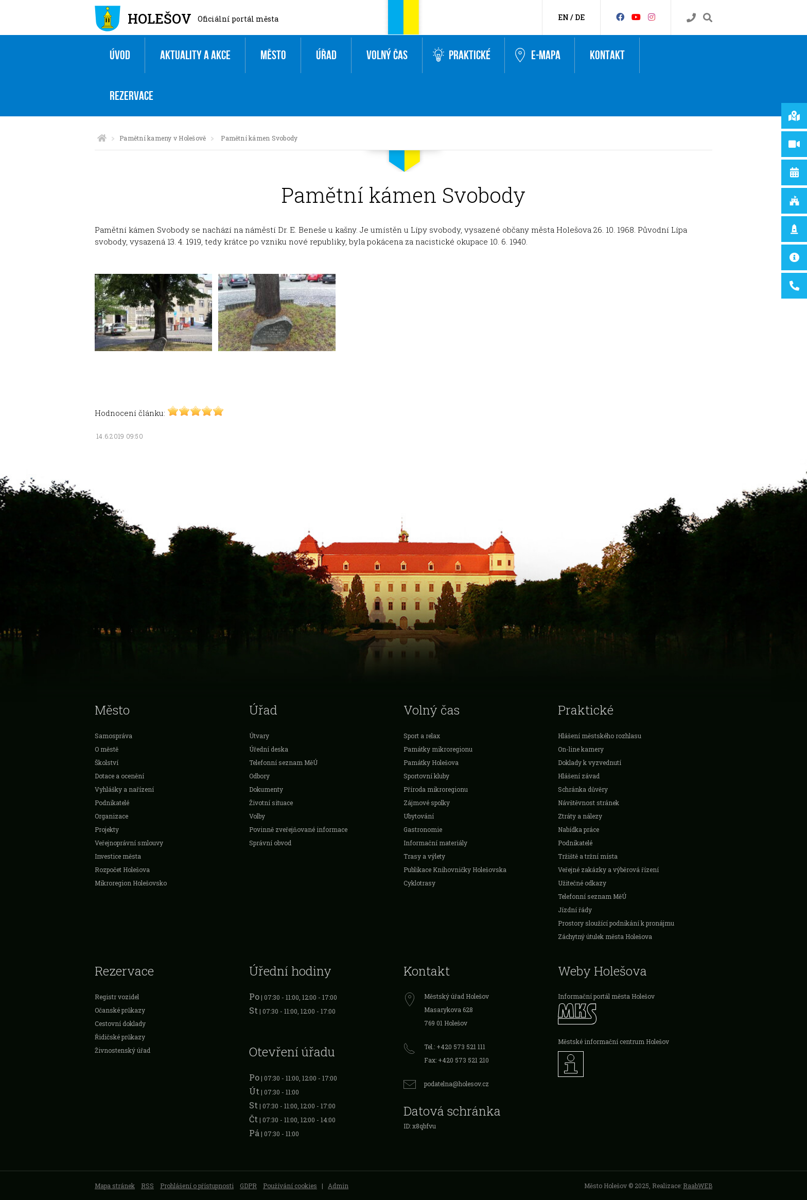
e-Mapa (537, 55)
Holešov (159, 18)
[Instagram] (651, 16)
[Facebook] (620, 16)
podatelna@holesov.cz (456, 1084)
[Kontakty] (691, 17)
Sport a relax (422, 736)
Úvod (120, 55)
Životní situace (271, 802)
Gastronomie (423, 829)
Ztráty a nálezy (580, 816)
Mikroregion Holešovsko (131, 883)
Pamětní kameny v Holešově (162, 138)
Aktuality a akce (195, 55)
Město (273, 55)
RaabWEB (697, 1185)
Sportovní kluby (426, 776)
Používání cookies (290, 1185)
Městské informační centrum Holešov (613, 1041)
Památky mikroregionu (438, 749)
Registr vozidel (117, 997)
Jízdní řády (575, 910)
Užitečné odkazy (582, 883)
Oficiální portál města (238, 19)
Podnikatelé (112, 802)
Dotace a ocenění (119, 776)
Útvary (259, 736)
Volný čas (387, 55)
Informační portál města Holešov (606, 996)
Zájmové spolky (427, 802)
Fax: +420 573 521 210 (456, 1060)
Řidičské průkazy (120, 1037)
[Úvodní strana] (102, 138)
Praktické (461, 55)
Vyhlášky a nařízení (124, 789)
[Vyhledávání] (707, 17)
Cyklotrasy (419, 883)
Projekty (107, 829)
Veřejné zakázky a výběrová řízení (608, 869)
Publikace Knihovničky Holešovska (455, 869)
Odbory (259, 776)
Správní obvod (270, 843)
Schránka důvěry (583, 789)
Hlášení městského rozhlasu (599, 736)
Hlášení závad (579, 776)
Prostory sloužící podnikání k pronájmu (616, 923)
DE (580, 17)
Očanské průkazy (120, 1010)
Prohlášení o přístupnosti (197, 1185)
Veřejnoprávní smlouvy (129, 843)
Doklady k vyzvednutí (589, 762)
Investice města (118, 856)
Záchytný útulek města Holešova (605, 936)
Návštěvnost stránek (588, 802)
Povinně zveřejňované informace (298, 829)
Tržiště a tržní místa (588, 856)
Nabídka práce (578, 829)
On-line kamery (581, 749)
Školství (106, 762)
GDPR (248, 1185)
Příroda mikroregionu (436, 789)
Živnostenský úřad (122, 1050)
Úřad (326, 55)
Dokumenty (266, 789)
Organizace (111, 816)
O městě (106, 749)
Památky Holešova (431, 762)
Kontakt (607, 55)
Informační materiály (435, 843)
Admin (338, 1185)
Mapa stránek (115, 1185)
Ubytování (419, 816)
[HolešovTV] (636, 16)
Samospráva (113, 736)
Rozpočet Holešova (122, 869)
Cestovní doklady (120, 1023)
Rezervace (131, 96)
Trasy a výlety (424, 856)
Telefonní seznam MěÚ (283, 762)
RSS (147, 1185)
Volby (257, 816)
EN (563, 17)
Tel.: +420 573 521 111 (454, 1046)
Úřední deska (268, 749)
